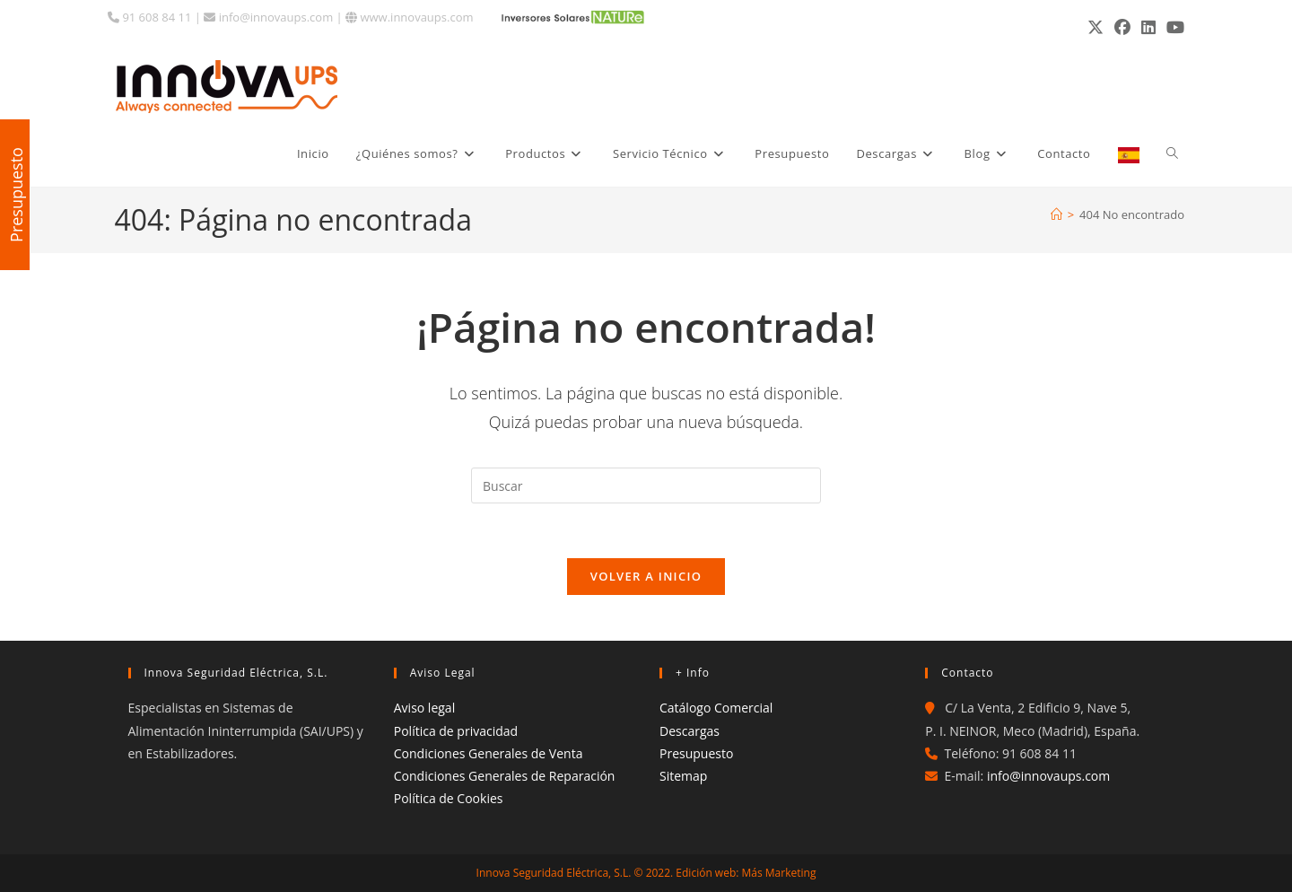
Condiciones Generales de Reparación (504, 775)
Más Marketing (779, 872)
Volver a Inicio (646, 576)
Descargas (689, 730)
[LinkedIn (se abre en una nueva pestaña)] (1148, 27)
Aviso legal (424, 707)
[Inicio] (1056, 214)
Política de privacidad (456, 730)
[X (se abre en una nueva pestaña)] (1095, 27)
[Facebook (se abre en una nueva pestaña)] (1122, 27)
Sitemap (683, 775)
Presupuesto (696, 753)
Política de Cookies (448, 798)
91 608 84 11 (149, 17)
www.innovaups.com (409, 17)
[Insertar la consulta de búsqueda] (646, 485)
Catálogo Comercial (716, 707)
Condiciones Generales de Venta (488, 753)
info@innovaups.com (268, 17)
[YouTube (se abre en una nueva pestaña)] (1172, 27)
